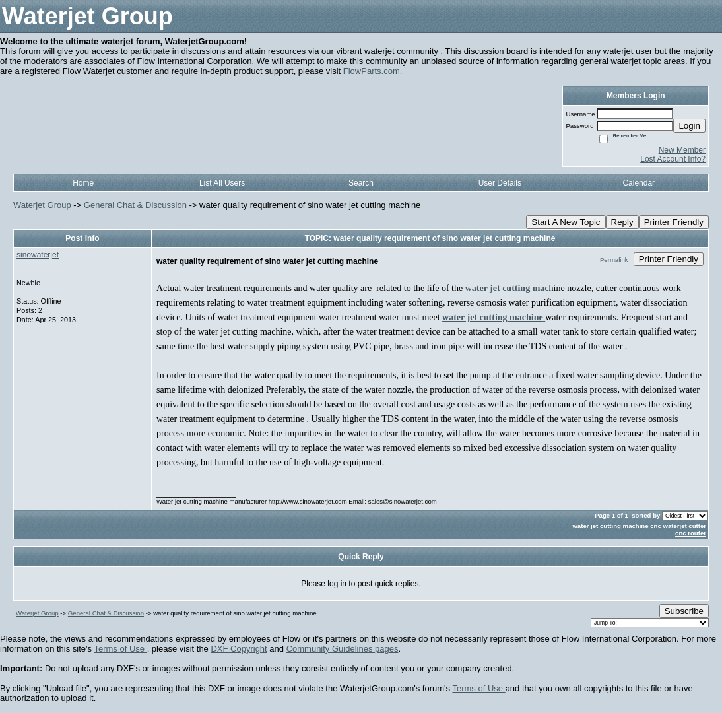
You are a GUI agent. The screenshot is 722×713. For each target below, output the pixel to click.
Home (83, 182)
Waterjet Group (42, 205)
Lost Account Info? (673, 159)
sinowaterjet (37, 254)
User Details (499, 182)
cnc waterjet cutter (678, 525)
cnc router (690, 533)
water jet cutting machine (610, 525)
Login (689, 126)
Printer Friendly (674, 222)
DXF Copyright (239, 649)
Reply (622, 222)
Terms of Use (120, 649)
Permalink (614, 259)
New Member (682, 149)
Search (361, 182)
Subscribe (684, 611)
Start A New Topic (565, 222)
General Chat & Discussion (135, 205)
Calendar (638, 182)
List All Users (222, 182)
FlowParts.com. (373, 71)
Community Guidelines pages (342, 649)
